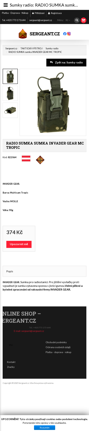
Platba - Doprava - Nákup (15, 12)
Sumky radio (52, 48)
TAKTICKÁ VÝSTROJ (31, 48)
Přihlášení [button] (38, 13)
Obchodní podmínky (77, 342)
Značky (11, 364)
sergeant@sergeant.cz (40, 20)
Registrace (55, 13)
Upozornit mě (19, 244)
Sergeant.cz (11, 48)
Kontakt (11, 359)
